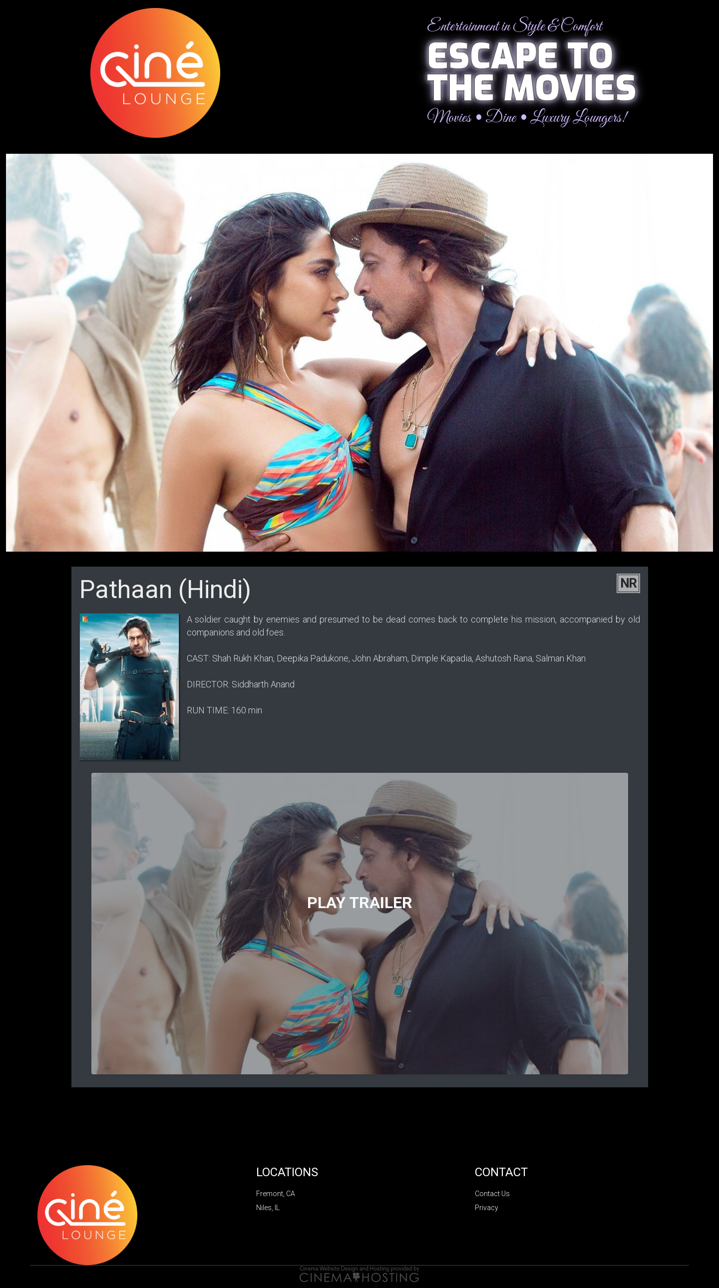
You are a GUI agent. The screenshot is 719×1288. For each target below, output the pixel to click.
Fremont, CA (275, 1194)
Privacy (486, 1208)
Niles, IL (268, 1208)
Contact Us (492, 1194)
